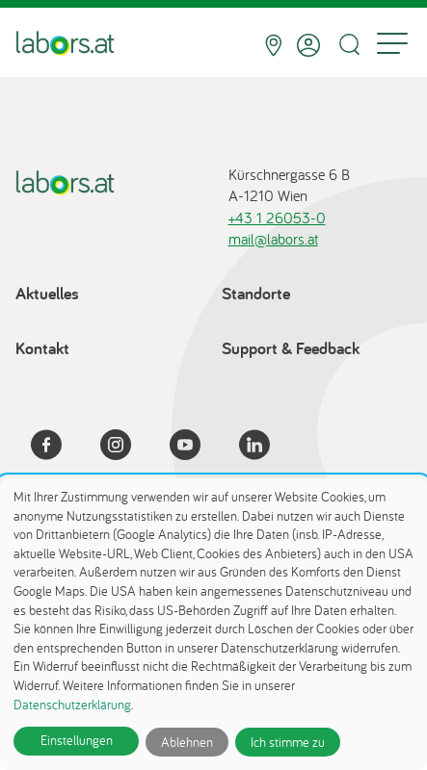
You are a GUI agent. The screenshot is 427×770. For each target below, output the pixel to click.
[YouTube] (197, 448)
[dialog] (213, 624)
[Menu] (392, 45)
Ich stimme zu (288, 742)
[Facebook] (58, 448)
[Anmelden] (308, 45)
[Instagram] (127, 448)
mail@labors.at (273, 238)
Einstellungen (76, 740)
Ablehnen (187, 742)
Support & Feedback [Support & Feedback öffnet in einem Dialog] (291, 348)
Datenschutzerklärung (72, 704)
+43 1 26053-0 (277, 217)
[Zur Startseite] (65, 45)
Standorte (256, 293)
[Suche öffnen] (348, 45)
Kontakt (42, 348)
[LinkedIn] (266, 448)
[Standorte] (273, 45)
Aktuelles (47, 293)
